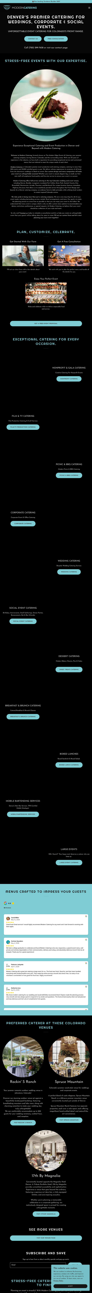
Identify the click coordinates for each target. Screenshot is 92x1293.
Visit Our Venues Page (46, 1135)
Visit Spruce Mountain (69, 1017)
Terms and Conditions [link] (45, 1281)
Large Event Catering (69, 862)
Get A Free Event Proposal (46, 323)
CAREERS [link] (43, 1278)
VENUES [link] (21, 1278)
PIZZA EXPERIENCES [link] (18, 1281)
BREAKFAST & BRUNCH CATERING (23, 716)
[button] (89, 8)
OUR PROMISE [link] (11, 1278)
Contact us (24, 213)
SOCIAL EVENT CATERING (23, 621)
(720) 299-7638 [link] (36, 48)
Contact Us (33, 39)
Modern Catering (17, 167)
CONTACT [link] (31, 1281)
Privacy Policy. (58, 1280)
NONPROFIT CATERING (69, 379)
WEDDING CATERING (69, 572)
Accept (70, 1286)
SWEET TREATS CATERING (69, 669)
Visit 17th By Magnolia (46, 1111)
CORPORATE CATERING (23, 523)
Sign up (75, 1162)
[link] (20, 8)
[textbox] (38, 1162)
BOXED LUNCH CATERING (69, 765)
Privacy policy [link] (32, 1278)
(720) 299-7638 (46, 1256)
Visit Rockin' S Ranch (23, 1020)
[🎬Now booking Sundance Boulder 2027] (46, 1)
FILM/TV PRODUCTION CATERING (23, 427)
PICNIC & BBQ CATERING (69, 475)
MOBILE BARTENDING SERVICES (23, 814)
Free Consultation (56, 39)
